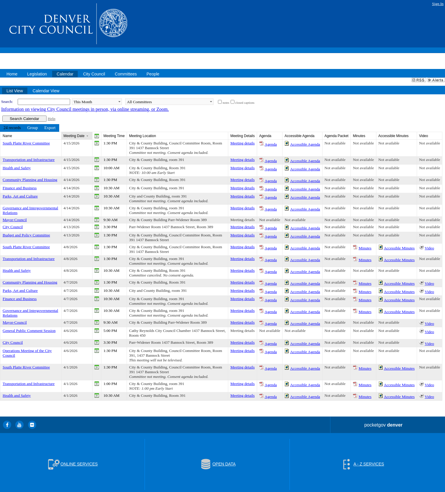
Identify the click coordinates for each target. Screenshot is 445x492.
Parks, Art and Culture (20, 196)
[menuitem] (12, 127)
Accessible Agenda (305, 144)
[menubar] (29, 128)
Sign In (438, 3)
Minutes (365, 248)
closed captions (244, 102)
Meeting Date (74, 136)
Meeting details (242, 143)
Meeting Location (142, 136)
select (119, 102)
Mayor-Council (15, 220)
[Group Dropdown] (32, 127)
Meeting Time (114, 136)
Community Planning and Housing (30, 179)
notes (226, 102)
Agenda (271, 144)
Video (429, 248)
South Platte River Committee (26, 143)
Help (51, 118)
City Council (13, 227)
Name (7, 136)
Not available (335, 143)
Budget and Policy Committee (26, 235)
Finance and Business (20, 188)
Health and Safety (17, 168)
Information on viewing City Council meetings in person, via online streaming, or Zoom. (85, 109)
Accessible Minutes (399, 248)
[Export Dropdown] (50, 127)
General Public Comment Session (29, 330)
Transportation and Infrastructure (28, 159)
